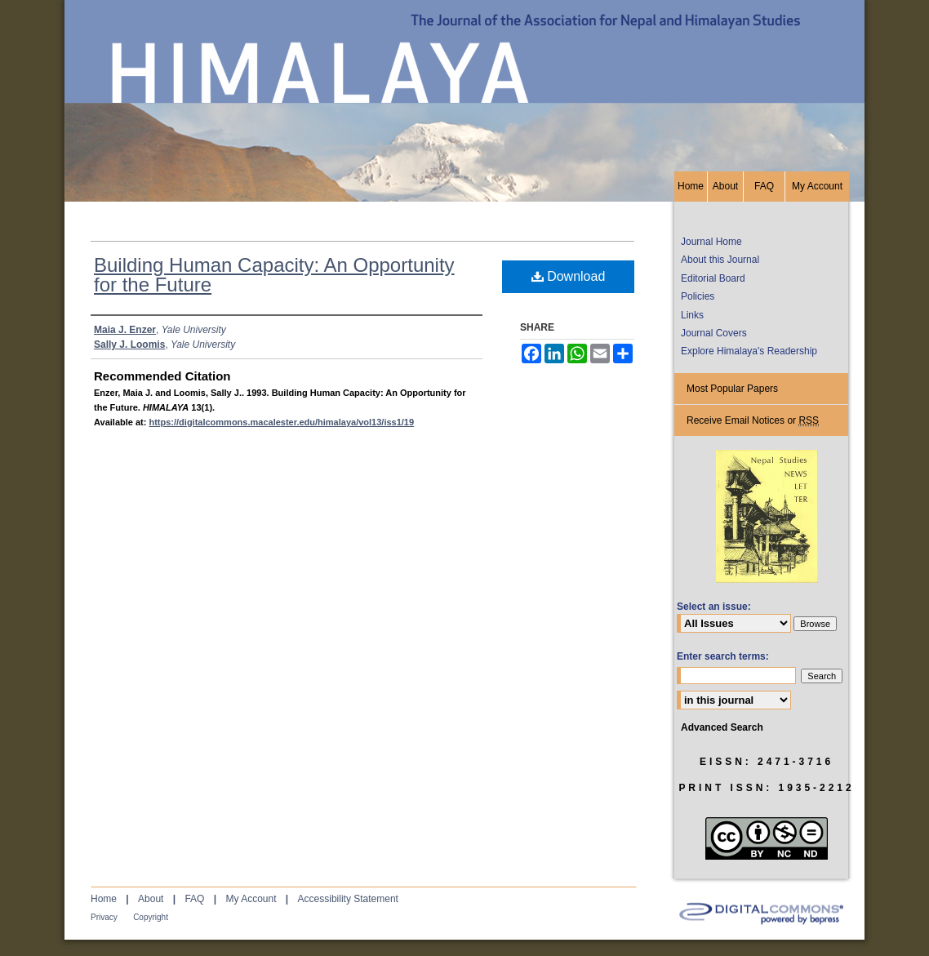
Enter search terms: (723, 656)
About (150, 899)
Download (568, 276)
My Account (250, 899)
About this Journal (720, 259)
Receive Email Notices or (753, 421)
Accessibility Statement (348, 899)
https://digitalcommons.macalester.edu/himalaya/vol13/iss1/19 (281, 422)
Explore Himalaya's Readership (749, 351)
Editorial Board (713, 278)
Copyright (150, 917)
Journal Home (711, 241)
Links (692, 315)
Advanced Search (722, 727)
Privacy (104, 917)
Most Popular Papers (732, 388)
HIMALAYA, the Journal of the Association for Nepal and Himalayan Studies (464, 85)
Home (104, 899)
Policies (697, 296)
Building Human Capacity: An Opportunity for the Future (274, 275)
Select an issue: (714, 606)
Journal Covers (714, 333)
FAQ (194, 899)
